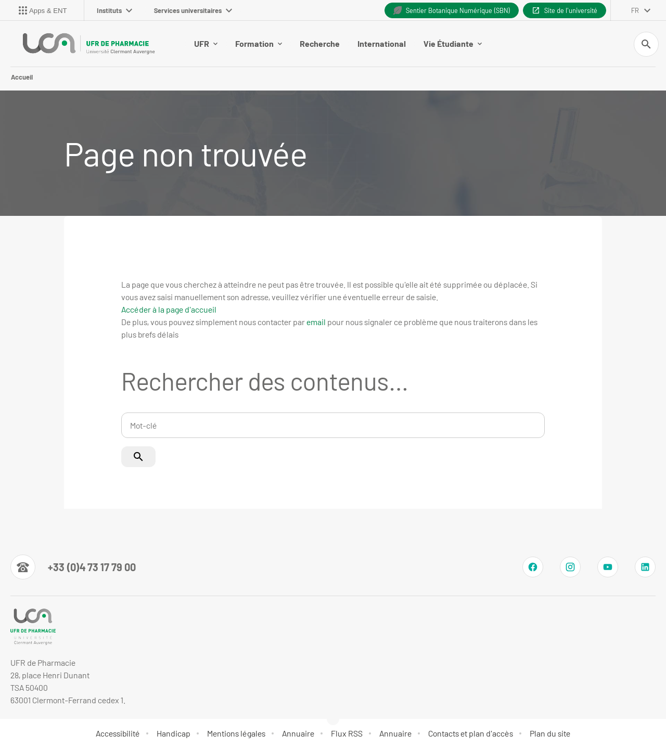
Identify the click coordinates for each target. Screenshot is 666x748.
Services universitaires (193, 10)
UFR (205, 43)
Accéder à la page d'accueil (168, 309)
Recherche (320, 43)
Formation (258, 43)
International (381, 43)
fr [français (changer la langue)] (635, 10)
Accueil (22, 77)
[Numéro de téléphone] (73, 566)
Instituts (114, 10)
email (316, 322)
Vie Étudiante (453, 43)
